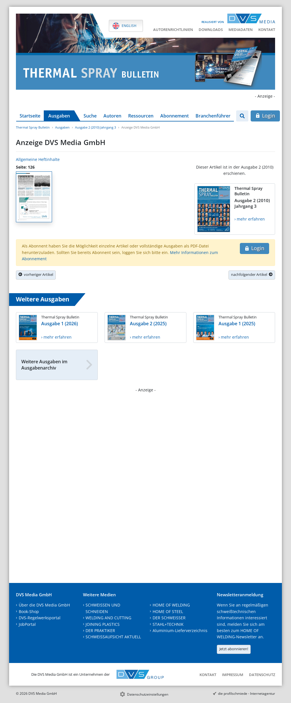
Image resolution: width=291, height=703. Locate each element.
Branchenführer (213, 116)
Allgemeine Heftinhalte (38, 159)
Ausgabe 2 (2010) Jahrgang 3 (95, 127)
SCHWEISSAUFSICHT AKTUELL (113, 636)
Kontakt (266, 29)
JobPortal (27, 624)
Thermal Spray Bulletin (33, 127)
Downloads (211, 29)
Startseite (30, 116)
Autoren (112, 116)
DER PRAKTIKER (100, 630)
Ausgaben (59, 116)
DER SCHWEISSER (169, 617)
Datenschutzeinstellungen (147, 694)
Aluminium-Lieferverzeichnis (180, 630)
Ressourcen (140, 116)
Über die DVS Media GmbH (44, 605)
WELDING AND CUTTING (108, 617)
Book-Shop (29, 611)
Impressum (232, 674)
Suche (90, 116)
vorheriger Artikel (35, 274)
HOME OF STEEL (168, 611)
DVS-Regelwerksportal (40, 617)
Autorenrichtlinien (173, 29)
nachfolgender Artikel (252, 274)
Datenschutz (262, 674)
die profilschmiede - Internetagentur (246, 693)
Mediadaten (240, 29)
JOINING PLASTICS (103, 624)
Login (265, 115)
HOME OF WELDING (171, 605)
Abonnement (174, 116)
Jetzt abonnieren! (233, 648)
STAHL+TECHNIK (168, 624)
